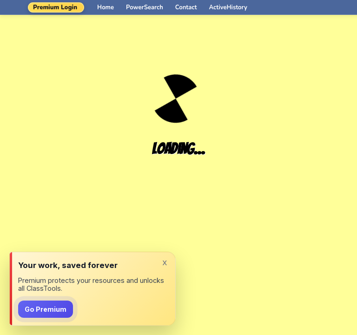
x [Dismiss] (164, 262)
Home (105, 7)
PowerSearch (144, 7)
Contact (186, 7)
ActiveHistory (228, 7)
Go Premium (45, 309)
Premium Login (55, 7)
